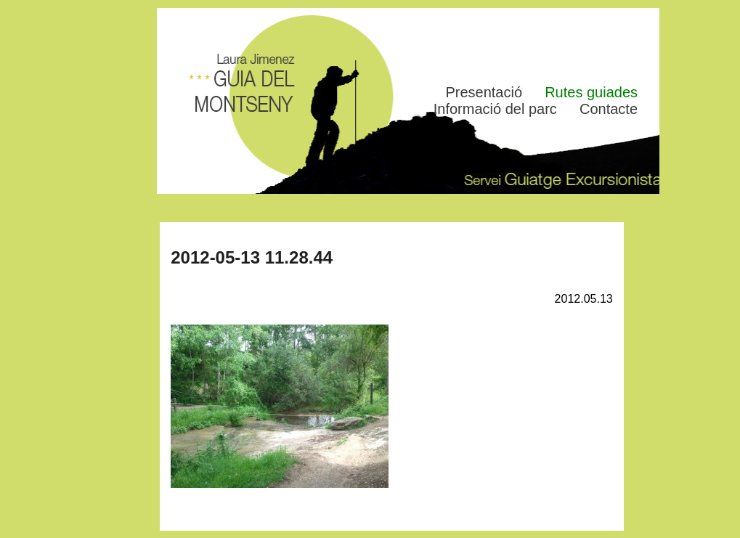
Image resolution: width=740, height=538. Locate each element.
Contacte (609, 109)
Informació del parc (495, 109)
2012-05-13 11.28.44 (252, 257)
